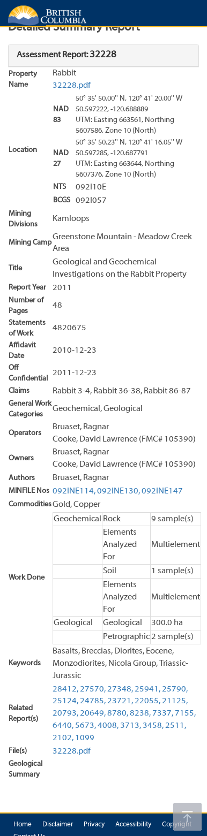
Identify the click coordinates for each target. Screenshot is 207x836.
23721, (120, 701)
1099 (84, 738)
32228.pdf (72, 85)
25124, (65, 701)
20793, (65, 713)
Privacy (94, 825)
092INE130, (118, 491)
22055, (147, 701)
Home (22, 825)
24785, (93, 701)
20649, (93, 713)
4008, (108, 725)
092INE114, (74, 491)
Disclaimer (57, 825)
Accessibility (133, 825)
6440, (63, 725)
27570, (93, 689)
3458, (153, 725)
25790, (175, 689)
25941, (147, 689)
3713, (130, 725)
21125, (175, 701)
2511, (175, 725)
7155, (185, 713)
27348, (120, 689)
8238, (140, 713)
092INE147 (162, 491)
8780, (117, 713)
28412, (65, 689)
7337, (162, 713)
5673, (85, 725)
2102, (63, 738)
